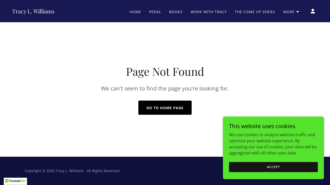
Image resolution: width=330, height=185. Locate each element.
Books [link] (176, 11)
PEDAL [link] (155, 11)
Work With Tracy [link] (209, 11)
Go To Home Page (165, 107)
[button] (291, 12)
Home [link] (135, 11)
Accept (273, 174)
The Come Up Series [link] (255, 11)
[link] (33, 12)
